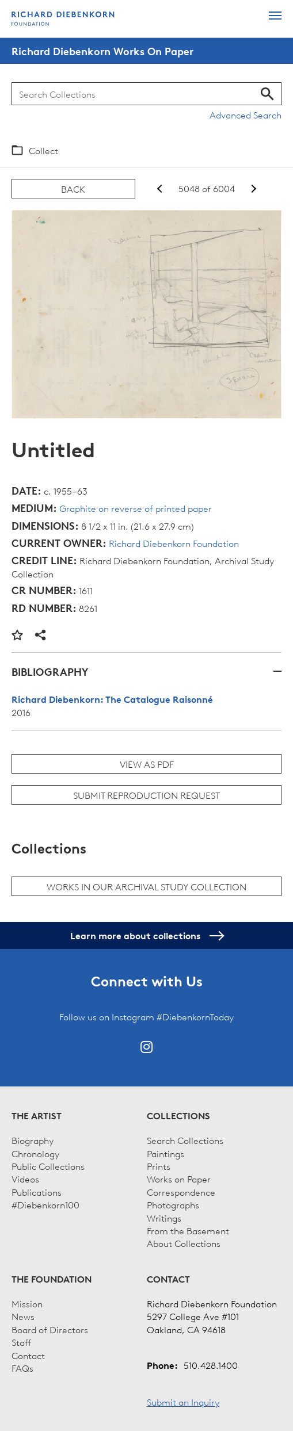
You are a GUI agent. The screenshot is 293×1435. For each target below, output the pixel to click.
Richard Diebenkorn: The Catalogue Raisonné (112, 699)
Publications (37, 1191)
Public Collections (48, 1166)
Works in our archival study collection (146, 886)
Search (267, 94)
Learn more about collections (146, 936)
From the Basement (188, 1230)
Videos (25, 1178)
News (23, 1316)
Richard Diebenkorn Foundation (174, 543)
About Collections (183, 1243)
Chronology (35, 1153)
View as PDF (147, 763)
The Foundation (52, 1279)
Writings (164, 1217)
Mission (27, 1303)
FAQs (22, 1367)
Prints (158, 1166)
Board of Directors (50, 1329)
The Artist (37, 1116)
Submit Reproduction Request (146, 795)
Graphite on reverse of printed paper (135, 508)
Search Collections (185, 1140)
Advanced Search (245, 114)
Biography (33, 1140)
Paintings (165, 1153)
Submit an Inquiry (183, 1401)
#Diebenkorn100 (45, 1204)
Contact (28, 1355)
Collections (178, 1116)
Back (73, 188)
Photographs (173, 1204)
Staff (21, 1341)
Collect (43, 150)
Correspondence (181, 1191)
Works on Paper (179, 1178)
